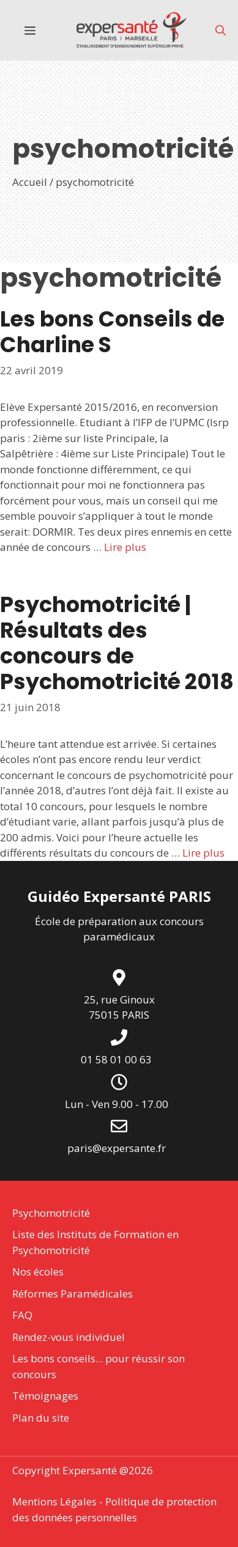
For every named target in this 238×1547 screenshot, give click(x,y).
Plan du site (40, 1418)
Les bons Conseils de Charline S (112, 332)
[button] (220, 30)
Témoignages (45, 1396)
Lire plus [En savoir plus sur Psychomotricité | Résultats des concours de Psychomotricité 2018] (203, 853)
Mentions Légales (54, 1501)
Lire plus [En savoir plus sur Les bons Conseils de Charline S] (125, 547)
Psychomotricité (51, 1213)
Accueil (29, 182)
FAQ (22, 1315)
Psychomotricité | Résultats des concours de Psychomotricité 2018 (117, 642)
